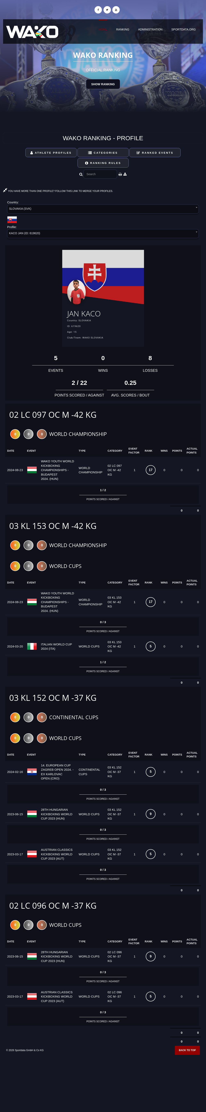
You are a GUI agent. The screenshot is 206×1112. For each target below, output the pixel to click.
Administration (150, 29)
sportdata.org (183, 29)
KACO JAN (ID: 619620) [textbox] (24, 233)
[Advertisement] (103, 1082)
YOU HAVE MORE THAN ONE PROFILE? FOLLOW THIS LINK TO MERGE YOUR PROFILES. (58, 191)
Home (103, 29)
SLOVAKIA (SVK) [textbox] (20, 208)
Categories (103, 152)
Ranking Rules (103, 163)
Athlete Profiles (51, 152)
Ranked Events (155, 152)
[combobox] (103, 210)
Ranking (122, 29)
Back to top (187, 1051)
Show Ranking (103, 84)
